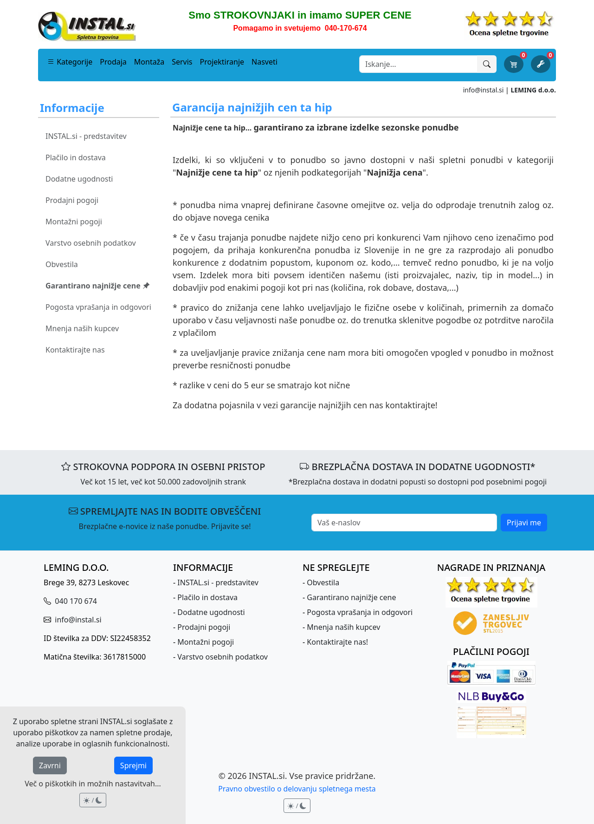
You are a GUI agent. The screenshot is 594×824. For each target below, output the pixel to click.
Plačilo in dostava (75, 157)
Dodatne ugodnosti (79, 179)
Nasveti (265, 62)
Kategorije (69, 62)
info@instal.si (483, 89)
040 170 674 (75, 601)
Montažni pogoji (73, 221)
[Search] (418, 64)
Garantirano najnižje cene (97, 286)
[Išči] (487, 64)
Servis (182, 62)
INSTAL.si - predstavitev (86, 136)
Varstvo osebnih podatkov (90, 243)
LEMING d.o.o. (533, 89)
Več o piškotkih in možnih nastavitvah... (93, 783)
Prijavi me (524, 522)
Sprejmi (133, 765)
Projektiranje (222, 62)
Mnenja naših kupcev (82, 328)
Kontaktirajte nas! (337, 642)
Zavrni (50, 765)
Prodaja (113, 62)
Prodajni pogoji (71, 200)
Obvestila (61, 264)
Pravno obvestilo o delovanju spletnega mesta (296, 789)
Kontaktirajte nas (75, 350)
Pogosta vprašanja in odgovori (98, 307)
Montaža (149, 62)
